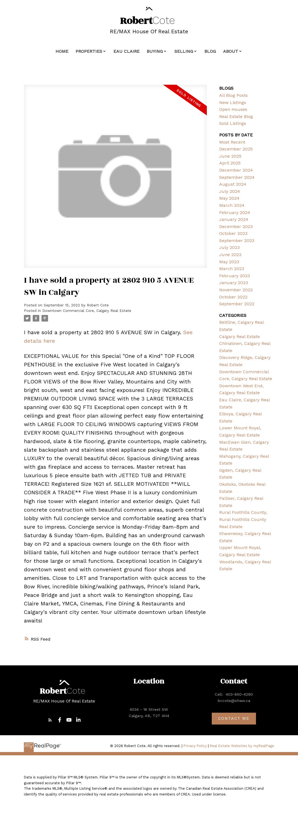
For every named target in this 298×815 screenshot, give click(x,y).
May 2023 (229, 261)
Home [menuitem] (61, 51)
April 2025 (230, 163)
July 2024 (229, 191)
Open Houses (233, 109)
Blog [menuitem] (210, 51)
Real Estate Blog (236, 116)
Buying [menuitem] (155, 51)
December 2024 (236, 170)
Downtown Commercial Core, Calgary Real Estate (86, 311)
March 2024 (231, 205)
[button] (50, 720)
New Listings (232, 102)
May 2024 (229, 198)
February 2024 (234, 212)
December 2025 (236, 149)
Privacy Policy (195, 746)
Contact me (234, 718)
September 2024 (237, 177)
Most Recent (232, 142)
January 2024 (233, 219)
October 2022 (233, 297)
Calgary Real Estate (239, 336)
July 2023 (229, 247)
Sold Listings (232, 123)
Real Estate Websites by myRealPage (242, 746)
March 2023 (231, 268)
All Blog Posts (233, 95)
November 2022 (236, 289)
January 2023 (233, 282)
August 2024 (232, 184)
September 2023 (236, 240)
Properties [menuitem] (89, 51)
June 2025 (230, 156)
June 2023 (230, 254)
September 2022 (236, 303)
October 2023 (233, 233)
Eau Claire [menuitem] (126, 51)
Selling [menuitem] (183, 51)
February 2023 (234, 275)
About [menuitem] (230, 51)
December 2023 (236, 226)
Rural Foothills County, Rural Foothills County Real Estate (243, 519)
